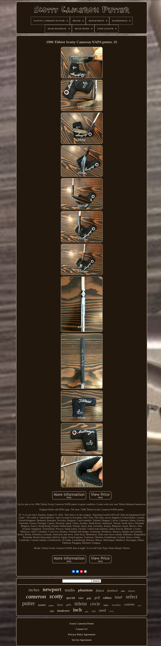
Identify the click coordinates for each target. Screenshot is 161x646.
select (131, 597)
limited (131, 591)
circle (95, 603)
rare (80, 598)
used (102, 610)
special (70, 598)
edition (107, 598)
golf (97, 598)
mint (123, 591)
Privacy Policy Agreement (81, 634)
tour (119, 597)
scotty (56, 596)
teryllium (116, 605)
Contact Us (82, 629)
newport (52, 589)
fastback (112, 590)
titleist (80, 603)
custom (129, 604)
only (52, 611)
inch (77, 609)
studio (70, 590)
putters (51, 605)
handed (41, 605)
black (60, 604)
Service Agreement (81, 640)
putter (28, 603)
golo (68, 604)
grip (89, 598)
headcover (63, 610)
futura (100, 590)
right (139, 605)
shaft (93, 611)
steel (86, 612)
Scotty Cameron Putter (81, 623)
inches (34, 589)
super (105, 605)
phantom (85, 590)
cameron (36, 596)
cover (111, 611)
